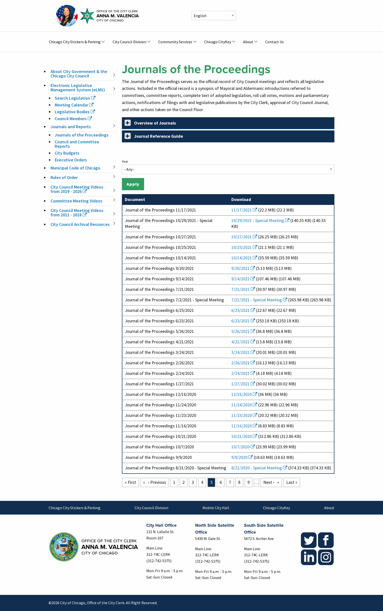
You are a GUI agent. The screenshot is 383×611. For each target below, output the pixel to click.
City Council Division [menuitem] (129, 41)
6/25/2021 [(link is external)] (243, 310)
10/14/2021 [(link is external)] (244, 258)
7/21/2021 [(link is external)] (243, 289)
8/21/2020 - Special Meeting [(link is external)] (259, 468)
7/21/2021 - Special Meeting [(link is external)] (259, 300)
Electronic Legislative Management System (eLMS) (78, 88)
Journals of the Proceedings (81, 135)
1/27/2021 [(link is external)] (243, 384)
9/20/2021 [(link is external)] (243, 268)
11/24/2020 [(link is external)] (244, 405)
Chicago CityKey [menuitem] (217, 41)
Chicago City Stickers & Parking (74, 508)
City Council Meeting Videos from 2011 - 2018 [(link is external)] (77, 213)
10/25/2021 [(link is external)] (244, 247)
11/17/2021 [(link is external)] (244, 210)
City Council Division (151, 508)
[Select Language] (214, 15)
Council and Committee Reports (77, 144)
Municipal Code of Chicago (75, 168)
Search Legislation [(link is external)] (75, 98)
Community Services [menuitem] (175, 41)
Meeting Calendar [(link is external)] (74, 105)
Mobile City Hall (215, 508)
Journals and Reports (71, 126)
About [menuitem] (248, 41)
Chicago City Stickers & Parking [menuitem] (75, 41)
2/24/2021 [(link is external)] (243, 373)
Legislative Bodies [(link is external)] (75, 112)
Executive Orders (71, 160)
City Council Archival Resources (80, 224)
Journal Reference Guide (154, 136)
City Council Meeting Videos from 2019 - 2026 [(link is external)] (77, 189)
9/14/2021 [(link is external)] (243, 279)
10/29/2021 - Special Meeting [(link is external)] (260, 220)
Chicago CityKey (276, 508)
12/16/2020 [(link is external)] (244, 394)
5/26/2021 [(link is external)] (243, 331)
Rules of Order (64, 177)
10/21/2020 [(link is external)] (244, 436)
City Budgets (67, 153)
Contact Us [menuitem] (274, 41)
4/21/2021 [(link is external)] (243, 342)
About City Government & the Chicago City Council (79, 74)
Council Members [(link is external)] (73, 118)
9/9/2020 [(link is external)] (242, 457)
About (329, 508)
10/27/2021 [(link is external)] (244, 237)
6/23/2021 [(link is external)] (243, 321)
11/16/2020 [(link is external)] (244, 426)
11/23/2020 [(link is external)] (244, 415)
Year (125, 161)
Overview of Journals (150, 123)
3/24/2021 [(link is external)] (243, 352)
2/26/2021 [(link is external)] (243, 363)
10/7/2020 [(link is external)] (243, 447)
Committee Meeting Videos (76, 201)
